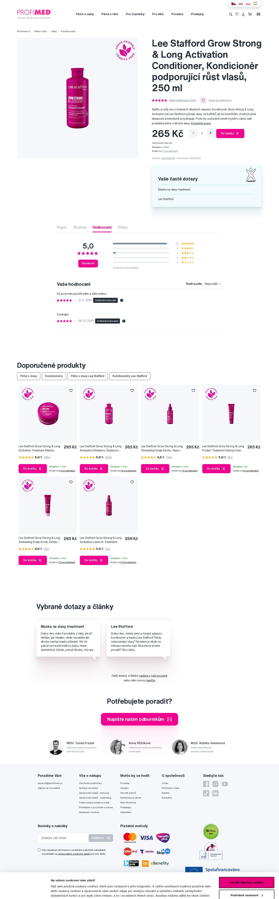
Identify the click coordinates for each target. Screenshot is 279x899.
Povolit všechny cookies (247, 858)
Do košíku (230, 133)
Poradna (177, 14)
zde (194, 880)
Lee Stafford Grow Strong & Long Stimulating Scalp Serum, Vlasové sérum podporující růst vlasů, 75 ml (162, 448)
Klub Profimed (128, 802)
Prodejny (197, 14)
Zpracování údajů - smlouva (94, 793)
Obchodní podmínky (90, 783)
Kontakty (167, 797)
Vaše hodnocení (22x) (182, 100)
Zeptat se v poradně (49, 788)
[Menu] (258, 14)
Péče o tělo (110, 14)
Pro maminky (135, 14)
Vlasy (54, 31)
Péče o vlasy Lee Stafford (88, 376)
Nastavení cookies (89, 812)
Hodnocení (102, 227)
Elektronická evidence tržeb (94, 802)
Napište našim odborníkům (139, 719)
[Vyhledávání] (230, 14)
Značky (124, 788)
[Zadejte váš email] (64, 838)
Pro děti (158, 14)
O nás (165, 783)
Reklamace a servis (130, 797)
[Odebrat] (193, 133)
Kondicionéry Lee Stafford (130, 376)
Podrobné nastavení (65, 891)
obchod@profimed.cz (50, 783)
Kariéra (165, 793)
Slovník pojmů (128, 793)
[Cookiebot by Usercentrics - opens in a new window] (25, 891)
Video (123, 227)
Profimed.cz (23, 31)
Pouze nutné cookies (246, 883)
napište (150, 680)
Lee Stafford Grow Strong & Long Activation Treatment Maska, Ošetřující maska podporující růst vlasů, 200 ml (39, 448)
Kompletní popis (201, 123)
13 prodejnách (170, 151)
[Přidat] (210, 133)
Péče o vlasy (28, 376)
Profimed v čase (170, 788)
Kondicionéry (68, 31)
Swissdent (126, 812)
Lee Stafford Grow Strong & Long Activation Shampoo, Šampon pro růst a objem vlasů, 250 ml (100, 448)
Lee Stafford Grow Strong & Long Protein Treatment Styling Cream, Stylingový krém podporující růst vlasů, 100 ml (223, 448)
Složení (79, 227)
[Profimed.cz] (34, 14)
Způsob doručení (88, 788)
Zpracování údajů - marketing (95, 797)
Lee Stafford (168, 158)
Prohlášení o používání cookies (96, 807)
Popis (62, 227)
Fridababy (125, 807)
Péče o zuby (85, 14)
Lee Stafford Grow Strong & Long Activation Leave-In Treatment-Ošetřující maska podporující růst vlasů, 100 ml (100, 540)
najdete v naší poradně (153, 675)
